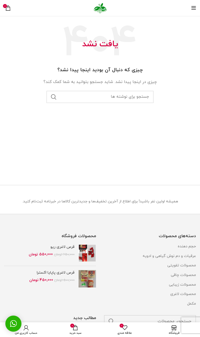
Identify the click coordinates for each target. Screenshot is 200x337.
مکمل (191, 303)
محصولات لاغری (183, 294)
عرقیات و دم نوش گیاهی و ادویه (169, 256)
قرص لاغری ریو (62, 246)
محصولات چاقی (183, 275)
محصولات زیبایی (182, 284)
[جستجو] (100, 97)
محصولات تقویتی (181, 265)
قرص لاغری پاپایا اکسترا (56, 272)
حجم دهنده (187, 246)
